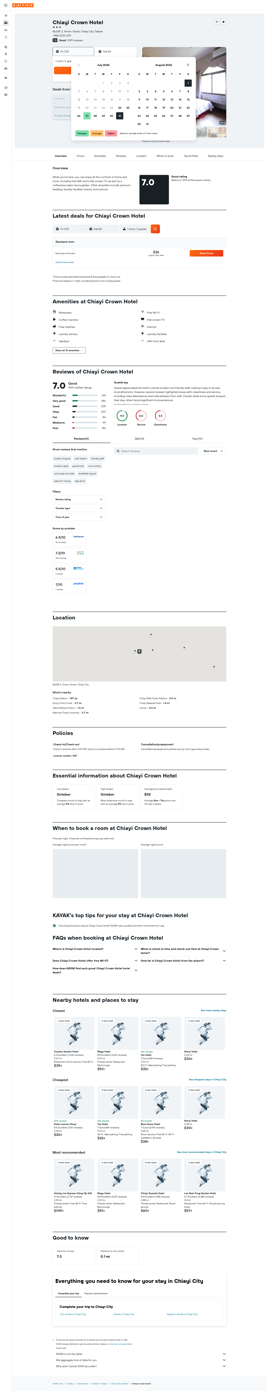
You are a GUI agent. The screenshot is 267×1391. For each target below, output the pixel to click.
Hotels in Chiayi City (123, 1314)
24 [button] (119, 107)
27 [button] (87, 116)
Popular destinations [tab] (96, 1293)
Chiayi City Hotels (119, 1383)
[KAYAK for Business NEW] (5, 68)
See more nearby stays (213, 1010)
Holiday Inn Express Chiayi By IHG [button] (73, 1193)
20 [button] (87, 107)
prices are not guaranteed (120, 1344)
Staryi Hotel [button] (190, 1051)
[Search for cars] (5, 30)
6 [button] (87, 91)
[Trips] (5, 78)
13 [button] (87, 99)
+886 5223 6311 (62, 35)
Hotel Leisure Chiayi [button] (65, 1124)
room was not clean (64, 473)
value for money (62, 481)
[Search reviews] (159, 451)
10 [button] (119, 91)
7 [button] (95, 91)
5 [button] (79, 91)
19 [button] (79, 107)
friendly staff (97, 458)
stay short (80, 481)
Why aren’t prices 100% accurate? (141, 1366)
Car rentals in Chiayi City (73, 1314)
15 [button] (103, 99)
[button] (6, 5)
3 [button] (120, 83)
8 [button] (103, 91)
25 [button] (127, 107)
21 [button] (95, 107)
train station (81, 458)
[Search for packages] (5, 37)
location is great (62, 458)
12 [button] (79, 99)
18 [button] (128, 99)
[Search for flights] (5, 15)
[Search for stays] (5, 22)
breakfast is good (87, 473)
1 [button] (103, 83)
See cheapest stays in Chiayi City (207, 1079)
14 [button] (95, 99)
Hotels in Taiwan (99, 1383)
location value (61, 466)
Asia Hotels (82, 1383)
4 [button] (128, 83)
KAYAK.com (58, 1383)
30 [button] (111, 116)
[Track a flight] (5, 61)
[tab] (82, 438)
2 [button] (111, 83)
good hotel (78, 466)
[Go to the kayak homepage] (23, 5)
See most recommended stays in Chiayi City (201, 1152)
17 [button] (120, 99)
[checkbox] (70, 539)
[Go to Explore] (5, 54)
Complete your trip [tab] (68, 1293)
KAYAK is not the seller (141, 1354)
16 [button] (111, 99)
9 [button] (111, 91)
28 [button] (95, 116)
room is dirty (94, 466)
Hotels (70, 1383)
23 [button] (111, 107)
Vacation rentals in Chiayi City (182, 1314)
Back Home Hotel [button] (150, 1124)
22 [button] (103, 107)
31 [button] (120, 116)
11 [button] (128, 91)
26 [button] (78, 116)
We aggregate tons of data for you (141, 1360)
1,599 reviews (75, 40)
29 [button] (103, 116)
